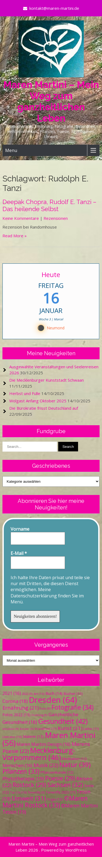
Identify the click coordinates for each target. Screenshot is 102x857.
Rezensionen (56, 218)
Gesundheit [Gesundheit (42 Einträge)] (63, 721)
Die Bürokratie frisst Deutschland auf (43, 408)
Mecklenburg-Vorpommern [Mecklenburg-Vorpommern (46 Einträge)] (38, 753)
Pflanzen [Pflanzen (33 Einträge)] (20, 771)
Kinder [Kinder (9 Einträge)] (27, 729)
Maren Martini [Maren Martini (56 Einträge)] (48, 739)
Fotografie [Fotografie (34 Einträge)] (72, 707)
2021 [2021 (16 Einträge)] (11, 693)
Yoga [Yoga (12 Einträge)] (55, 799)
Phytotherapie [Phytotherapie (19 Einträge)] (23, 778)
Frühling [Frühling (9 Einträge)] (39, 715)
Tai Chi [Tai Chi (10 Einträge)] (18, 792)
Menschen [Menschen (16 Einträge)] (17, 765)
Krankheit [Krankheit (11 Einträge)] (46, 729)
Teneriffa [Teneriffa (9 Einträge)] (36, 792)
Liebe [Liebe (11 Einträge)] (91, 729)
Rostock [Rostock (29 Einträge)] (29, 785)
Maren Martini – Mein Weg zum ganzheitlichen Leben (51, 101)
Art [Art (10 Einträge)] (39, 694)
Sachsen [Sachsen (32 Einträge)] (65, 784)
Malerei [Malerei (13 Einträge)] (33, 736)
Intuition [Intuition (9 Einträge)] (10, 729)
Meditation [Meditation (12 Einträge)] (74, 758)
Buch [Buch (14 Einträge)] (54, 693)
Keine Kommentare (20, 218)
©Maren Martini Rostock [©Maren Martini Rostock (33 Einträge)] (45, 801)
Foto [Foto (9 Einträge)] (45, 708)
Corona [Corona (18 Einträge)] (15, 701)
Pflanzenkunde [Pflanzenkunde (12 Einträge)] (57, 772)
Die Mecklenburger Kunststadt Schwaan (46, 380)
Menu (11, 150)
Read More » (14, 235)
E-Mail (19, 553)
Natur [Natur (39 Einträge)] (75, 764)
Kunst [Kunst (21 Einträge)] (70, 728)
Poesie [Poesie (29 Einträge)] (60, 778)
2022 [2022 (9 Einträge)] (27, 694)
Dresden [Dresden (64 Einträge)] (53, 699)
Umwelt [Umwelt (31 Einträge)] (29, 798)
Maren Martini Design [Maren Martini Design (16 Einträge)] (43, 744)
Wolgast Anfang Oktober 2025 (37, 400)
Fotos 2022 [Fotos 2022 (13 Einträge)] (16, 714)
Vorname (20, 529)
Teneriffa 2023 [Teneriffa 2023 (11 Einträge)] (60, 792)
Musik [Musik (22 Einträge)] (45, 765)
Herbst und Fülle (24, 393)
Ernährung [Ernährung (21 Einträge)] (20, 707)
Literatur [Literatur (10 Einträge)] (12, 737)
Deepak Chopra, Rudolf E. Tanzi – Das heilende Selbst (49, 205)
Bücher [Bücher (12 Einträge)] (73, 693)
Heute (51, 274)
